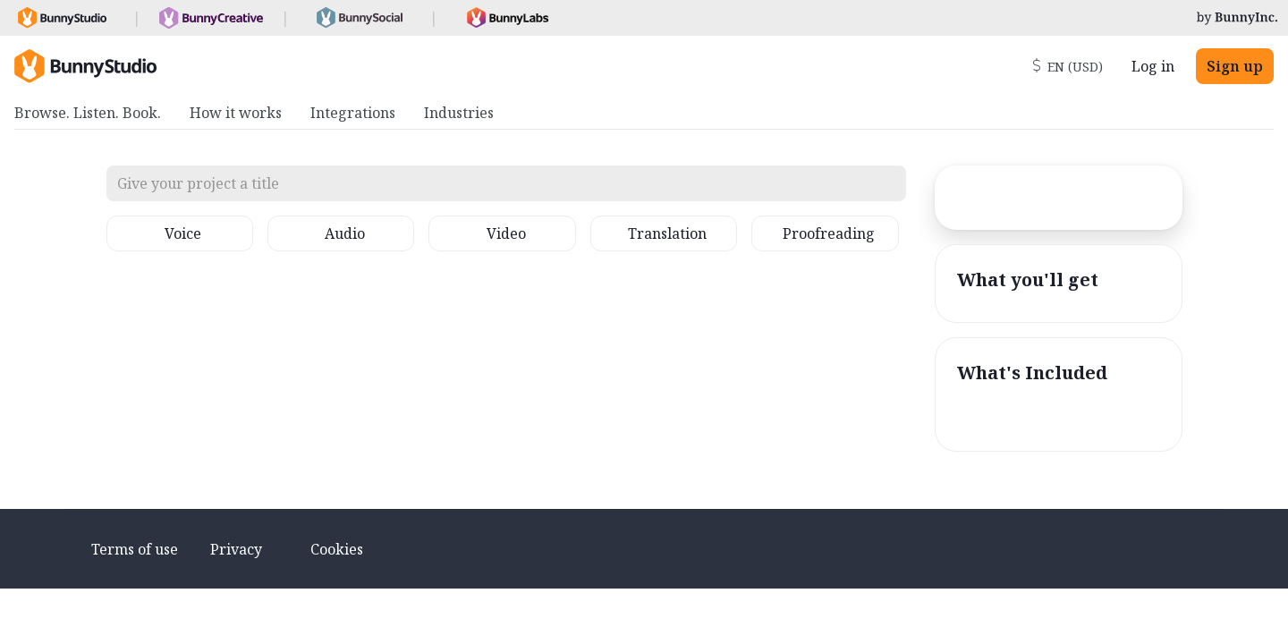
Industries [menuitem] (459, 113)
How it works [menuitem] (236, 113)
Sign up (1235, 66)
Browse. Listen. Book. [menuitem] (87, 113)
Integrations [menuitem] (352, 113)
